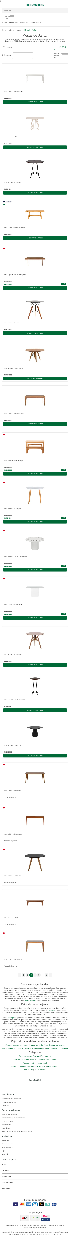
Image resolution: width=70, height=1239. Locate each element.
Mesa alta (33, 1059)
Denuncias (5, 1105)
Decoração (35, 1170)
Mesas (19, 30)
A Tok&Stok (5, 1140)
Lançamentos (36, 22)
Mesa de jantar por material (12, 1048)
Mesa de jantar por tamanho (57, 1048)
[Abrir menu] (12, 5)
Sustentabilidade (7, 1147)
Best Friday (5, 1154)
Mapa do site (6, 1128)
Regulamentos (6, 1125)
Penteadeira (28, 1069)
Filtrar (61, 47)
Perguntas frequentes (9, 1102)
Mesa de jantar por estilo (33, 1045)
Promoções (24, 22)
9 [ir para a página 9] (46, 975)
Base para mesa (25, 1056)
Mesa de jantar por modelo (35, 1048)
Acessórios (13, 22)
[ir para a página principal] (35, 5)
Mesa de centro (40, 1066)
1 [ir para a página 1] (23, 975)
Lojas (3, 1151)
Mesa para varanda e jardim (22, 1066)
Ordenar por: (6, 55)
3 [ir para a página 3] (31, 975)
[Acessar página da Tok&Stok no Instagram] (32, 1084)
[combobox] (22, 55)
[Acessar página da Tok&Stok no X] (44, 1084)
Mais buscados (35, 1182)
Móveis (4, 22)
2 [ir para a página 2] (27, 975)
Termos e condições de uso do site (13, 1118)
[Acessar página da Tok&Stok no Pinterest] (38, 1084)
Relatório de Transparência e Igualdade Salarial (17, 1131)
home (4, 30)
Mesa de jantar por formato (54, 1045)
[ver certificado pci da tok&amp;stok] (45, 1218)
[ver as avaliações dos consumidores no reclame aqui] (35, 1218)
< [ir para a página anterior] (19, 975)
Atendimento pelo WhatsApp (11, 1099)
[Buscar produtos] (35, 10)
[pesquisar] (65, 11)
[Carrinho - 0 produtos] (67, 5)
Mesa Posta (35, 1176)
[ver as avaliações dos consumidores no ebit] (24, 1218)
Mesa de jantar (53, 1066)
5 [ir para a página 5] (38, 975)
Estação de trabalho (21, 1059)
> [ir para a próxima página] (50, 975)
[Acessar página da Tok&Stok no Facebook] (26, 1084)
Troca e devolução (8, 1121)
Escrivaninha (46, 1056)
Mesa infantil (42, 1063)
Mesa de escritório (29, 1063)
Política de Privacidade (9, 1114)
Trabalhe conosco (8, 1144)
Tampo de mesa (40, 1069)
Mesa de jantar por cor (14, 1045)
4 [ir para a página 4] (35, 975)
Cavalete (36, 1056)
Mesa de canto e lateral (48, 1059)
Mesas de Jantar (30, 30)
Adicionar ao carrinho (35, 102)
